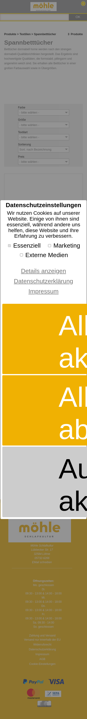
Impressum (44, 291)
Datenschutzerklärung (43, 281)
